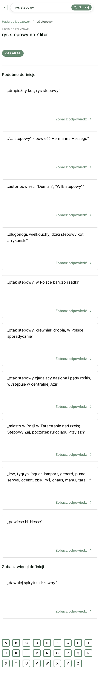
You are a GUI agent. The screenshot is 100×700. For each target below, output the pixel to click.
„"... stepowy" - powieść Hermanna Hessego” (50, 153)
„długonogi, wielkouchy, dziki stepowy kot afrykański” (50, 249)
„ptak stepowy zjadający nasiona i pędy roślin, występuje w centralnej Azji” (50, 393)
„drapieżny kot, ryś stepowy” (50, 105)
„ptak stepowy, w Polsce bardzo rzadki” (50, 297)
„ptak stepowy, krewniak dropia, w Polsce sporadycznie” (50, 345)
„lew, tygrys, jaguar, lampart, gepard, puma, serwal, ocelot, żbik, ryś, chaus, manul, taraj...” (50, 489)
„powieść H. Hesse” (50, 536)
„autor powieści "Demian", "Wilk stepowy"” (50, 201)
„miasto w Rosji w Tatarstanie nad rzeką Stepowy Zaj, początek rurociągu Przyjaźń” (50, 441)
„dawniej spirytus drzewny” (50, 597)
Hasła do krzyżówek (16, 21)
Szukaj (81, 7)
